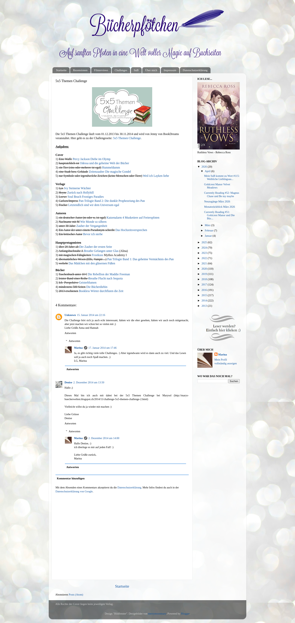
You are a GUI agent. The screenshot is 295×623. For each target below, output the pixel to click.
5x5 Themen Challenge (127, 138)
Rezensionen (80, 70)
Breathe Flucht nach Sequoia (105, 278)
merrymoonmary (157, 613)
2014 (204, 300)
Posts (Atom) (76, 594)
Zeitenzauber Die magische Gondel (110, 171)
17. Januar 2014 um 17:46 (102, 347)
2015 (204, 295)
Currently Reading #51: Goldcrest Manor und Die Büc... (219, 215)
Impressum (170, 70)
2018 (204, 279)
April (208, 171)
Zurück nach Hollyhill (80, 192)
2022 (204, 258)
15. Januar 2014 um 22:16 (91, 314)
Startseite (61, 70)
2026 (204, 166)
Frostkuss (97, 255)
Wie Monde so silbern (93, 221)
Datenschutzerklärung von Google (74, 491)
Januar (209, 235)
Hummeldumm (111, 167)
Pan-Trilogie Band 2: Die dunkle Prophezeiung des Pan (112, 200)
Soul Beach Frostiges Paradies (86, 196)
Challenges (121, 70)
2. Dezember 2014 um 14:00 (103, 438)
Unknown (70, 314)
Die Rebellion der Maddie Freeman (109, 274)
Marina (78, 347)
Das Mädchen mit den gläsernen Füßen (91, 263)
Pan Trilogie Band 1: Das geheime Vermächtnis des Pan (140, 259)
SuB (136, 70)
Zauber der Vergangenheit (91, 225)
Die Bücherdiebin (96, 286)
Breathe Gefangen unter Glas (101, 250)
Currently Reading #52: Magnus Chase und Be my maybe (221, 194)
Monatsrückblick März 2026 (219, 206)
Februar (209, 230)
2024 (204, 247)
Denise (68, 382)
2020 (204, 268)
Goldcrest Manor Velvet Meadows (217, 186)
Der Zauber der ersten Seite (95, 246)
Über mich (151, 70)
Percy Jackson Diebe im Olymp (91, 159)
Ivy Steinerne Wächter (77, 188)
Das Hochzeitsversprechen (131, 230)
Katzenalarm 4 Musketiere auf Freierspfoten (133, 217)
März (208, 225)
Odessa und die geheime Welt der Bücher (104, 163)
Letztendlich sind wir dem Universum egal (93, 205)
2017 (204, 284)
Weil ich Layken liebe (156, 175)
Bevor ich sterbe (93, 234)
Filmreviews (101, 70)
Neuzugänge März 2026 (217, 201)
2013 (204, 305)
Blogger (185, 613)
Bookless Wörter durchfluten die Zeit (101, 291)
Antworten (70, 333)
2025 (204, 242)
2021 (204, 263)
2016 (204, 289)
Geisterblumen (87, 282)
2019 (204, 273)
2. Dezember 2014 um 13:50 (88, 382)
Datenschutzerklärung (195, 70)
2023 (204, 252)
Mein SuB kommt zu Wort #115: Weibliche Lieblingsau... (221, 177)
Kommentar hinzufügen (70, 478)
